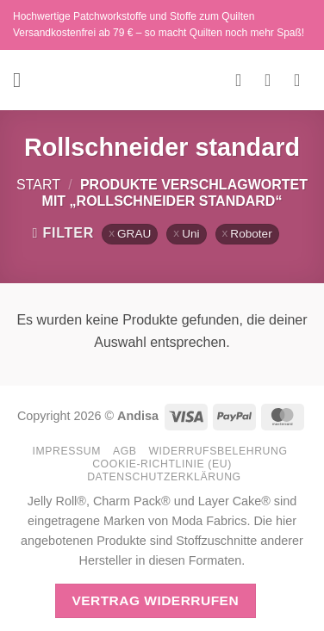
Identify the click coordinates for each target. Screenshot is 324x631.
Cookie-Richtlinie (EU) (162, 464)
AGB (125, 451)
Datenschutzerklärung (164, 477)
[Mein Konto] (273, 80)
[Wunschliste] (243, 80)
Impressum (66, 451)
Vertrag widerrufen (155, 600)
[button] (23, 80)
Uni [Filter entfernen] (190, 233)
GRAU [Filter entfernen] (134, 233)
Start (38, 184)
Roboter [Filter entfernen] (250, 233)
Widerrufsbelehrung (217, 451)
